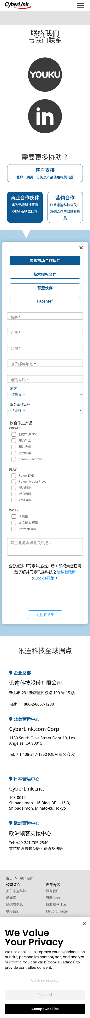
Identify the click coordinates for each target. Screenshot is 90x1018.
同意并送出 (45, 615)
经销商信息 (14, 904)
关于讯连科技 (16, 891)
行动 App (53, 897)
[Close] (84, 923)
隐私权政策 (66, 572)
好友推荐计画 (56, 904)
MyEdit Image (57, 911)
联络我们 (12, 911)
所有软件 (52, 891)
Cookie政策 (44, 578)
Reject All (45, 994)
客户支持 (45, 173)
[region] (45, 967)
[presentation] (45, 595)
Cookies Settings (45, 980)
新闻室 (11, 897)
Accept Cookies (45, 1008)
